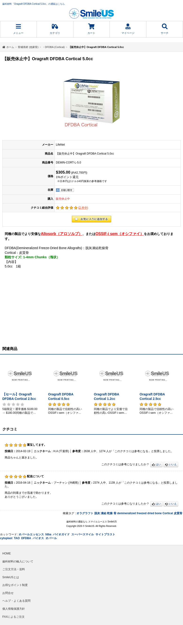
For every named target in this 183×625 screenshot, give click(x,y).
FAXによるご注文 (13, 616)
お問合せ (8, 593)
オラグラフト (84, 513)
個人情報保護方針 (13, 608)
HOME (6, 553)
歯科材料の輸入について (17, 561)
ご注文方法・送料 (13, 569)
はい (156, 464)
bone (158, 513)
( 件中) (83, 207)
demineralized (126, 513)
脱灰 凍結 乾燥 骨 (105, 513)
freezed (142, 513)
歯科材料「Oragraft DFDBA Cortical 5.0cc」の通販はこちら (33, 4)
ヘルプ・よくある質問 (16, 600)
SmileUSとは (10, 577)
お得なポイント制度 (15, 585)
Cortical (168, 513)
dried (150, 513)
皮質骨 (178, 513)
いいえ (171, 464)
